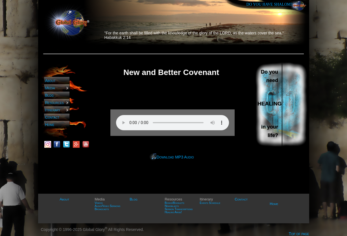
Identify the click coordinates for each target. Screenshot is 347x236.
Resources (57, 102)
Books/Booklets (174, 202)
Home (49, 124)
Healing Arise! (173, 212)
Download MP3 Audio (175, 157)
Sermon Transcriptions (179, 209)
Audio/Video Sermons (107, 206)
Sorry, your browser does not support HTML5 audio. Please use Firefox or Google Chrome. (172, 122)
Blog (49, 95)
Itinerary (57, 110)
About (50, 80)
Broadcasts (102, 209)
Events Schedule (210, 202)
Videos (98, 202)
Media (57, 88)
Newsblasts (172, 206)
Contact (52, 117)
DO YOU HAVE (269, 4)
